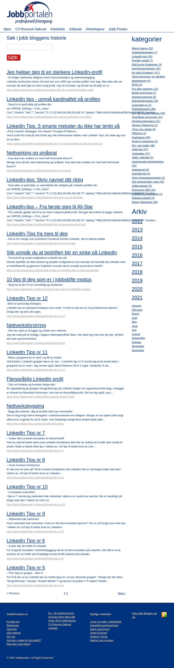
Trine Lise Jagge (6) (144, 129)
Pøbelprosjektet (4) (143, 197)
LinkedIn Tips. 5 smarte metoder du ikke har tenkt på (63, 126)
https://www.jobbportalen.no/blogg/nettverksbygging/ (35, 423)
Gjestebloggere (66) (144, 109)
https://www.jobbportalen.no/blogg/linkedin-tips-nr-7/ (35, 450)
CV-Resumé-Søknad (30, 29)
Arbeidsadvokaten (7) (145, 52)
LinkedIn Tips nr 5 (26, 567)
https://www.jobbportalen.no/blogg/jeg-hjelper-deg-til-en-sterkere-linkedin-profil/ (50, 90)
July (134, 330)
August (136, 334)
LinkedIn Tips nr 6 (26, 540)
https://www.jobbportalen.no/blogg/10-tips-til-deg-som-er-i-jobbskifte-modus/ (48, 289)
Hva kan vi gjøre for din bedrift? (24, 640)
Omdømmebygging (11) (146, 121)
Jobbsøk (75, 29)
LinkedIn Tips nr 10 (27, 486)
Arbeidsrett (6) (140, 169)
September (138, 338)
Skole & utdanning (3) (145, 141)
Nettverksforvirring (26, 325)
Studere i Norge (99, 636)
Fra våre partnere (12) (145, 88)
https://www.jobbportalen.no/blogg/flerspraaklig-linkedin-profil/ (40, 396)
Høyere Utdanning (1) (145, 125)
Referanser (13, 625)
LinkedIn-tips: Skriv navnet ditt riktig (45, 179)
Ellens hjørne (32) (142, 48)
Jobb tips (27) (140, 149)
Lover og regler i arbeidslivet (105, 621)
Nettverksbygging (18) (145, 100)
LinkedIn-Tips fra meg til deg (37, 233)
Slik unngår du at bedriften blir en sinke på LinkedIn (62, 252)
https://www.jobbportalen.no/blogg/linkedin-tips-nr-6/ (35, 558)
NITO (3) (137, 84)
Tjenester (12, 629)
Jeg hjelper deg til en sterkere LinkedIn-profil (54, 72)
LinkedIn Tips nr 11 (27, 352)
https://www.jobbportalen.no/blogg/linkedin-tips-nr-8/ (35, 477)
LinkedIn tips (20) (142, 56)
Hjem (7, 29)
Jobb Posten (118, 29)
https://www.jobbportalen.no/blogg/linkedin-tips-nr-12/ (36, 316)
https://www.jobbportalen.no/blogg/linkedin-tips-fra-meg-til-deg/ (41, 243)
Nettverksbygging (25, 406)
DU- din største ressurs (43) (148, 113)
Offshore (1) (139, 133)
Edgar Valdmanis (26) (145, 202)
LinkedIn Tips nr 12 (27, 298)
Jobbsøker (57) (141, 153)
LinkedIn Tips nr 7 (26, 433)
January (136, 305)
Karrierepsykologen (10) (146, 68)
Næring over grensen (102, 640)
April (134, 317)
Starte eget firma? (100, 629)
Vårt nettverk (14, 633)
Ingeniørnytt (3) (141, 173)
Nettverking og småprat (32, 152)
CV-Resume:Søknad (59, 624)
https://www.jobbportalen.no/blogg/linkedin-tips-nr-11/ (36, 369)
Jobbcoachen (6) (142, 185)
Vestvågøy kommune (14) (147, 117)
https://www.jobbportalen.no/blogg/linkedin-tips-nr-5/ (35, 585)
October (136, 342)
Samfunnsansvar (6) (144, 96)
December (138, 350)
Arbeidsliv (57, 29)
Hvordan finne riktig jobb (61, 617)
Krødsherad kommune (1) (147, 194)
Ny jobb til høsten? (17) (146, 72)
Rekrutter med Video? (19, 644)
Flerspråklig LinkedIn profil (35, 379)
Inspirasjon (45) (141, 137)
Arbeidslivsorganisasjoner (104, 625)
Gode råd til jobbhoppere (62, 620)
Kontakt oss (13, 621)
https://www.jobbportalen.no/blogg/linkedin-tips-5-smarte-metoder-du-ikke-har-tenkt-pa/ (54, 143)
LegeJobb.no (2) (142, 105)
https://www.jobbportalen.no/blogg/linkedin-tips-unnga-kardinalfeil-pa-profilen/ (49, 116)
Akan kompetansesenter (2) (148, 177)
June (135, 326)
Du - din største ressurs (61, 613)
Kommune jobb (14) (144, 189)
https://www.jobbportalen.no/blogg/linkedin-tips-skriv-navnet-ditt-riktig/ (45, 197)
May (134, 321)
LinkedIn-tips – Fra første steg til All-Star (50, 206)
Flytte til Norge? (99, 633)
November (138, 346)
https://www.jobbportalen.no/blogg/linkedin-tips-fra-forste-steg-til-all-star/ (46, 224)
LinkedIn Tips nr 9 (26, 513)
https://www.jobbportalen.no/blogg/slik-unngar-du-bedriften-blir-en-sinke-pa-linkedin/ (53, 270)
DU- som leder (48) (143, 145)
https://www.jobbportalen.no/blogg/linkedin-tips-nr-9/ (35, 531)
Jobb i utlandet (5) (142, 157)
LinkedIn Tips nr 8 (26, 460)
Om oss (11, 636)
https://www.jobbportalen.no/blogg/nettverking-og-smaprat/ (39, 170)
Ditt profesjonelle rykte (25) (148, 181)
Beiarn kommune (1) (144, 92)
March (135, 313)
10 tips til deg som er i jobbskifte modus (49, 279)
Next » (122, 593)
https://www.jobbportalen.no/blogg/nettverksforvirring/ (36, 343)
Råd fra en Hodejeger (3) (147, 64)
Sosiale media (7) (142, 60)
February (137, 309)
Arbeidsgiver (95, 29)
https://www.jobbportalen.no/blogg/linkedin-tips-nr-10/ (36, 504)
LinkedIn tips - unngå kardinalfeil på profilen (53, 99)
